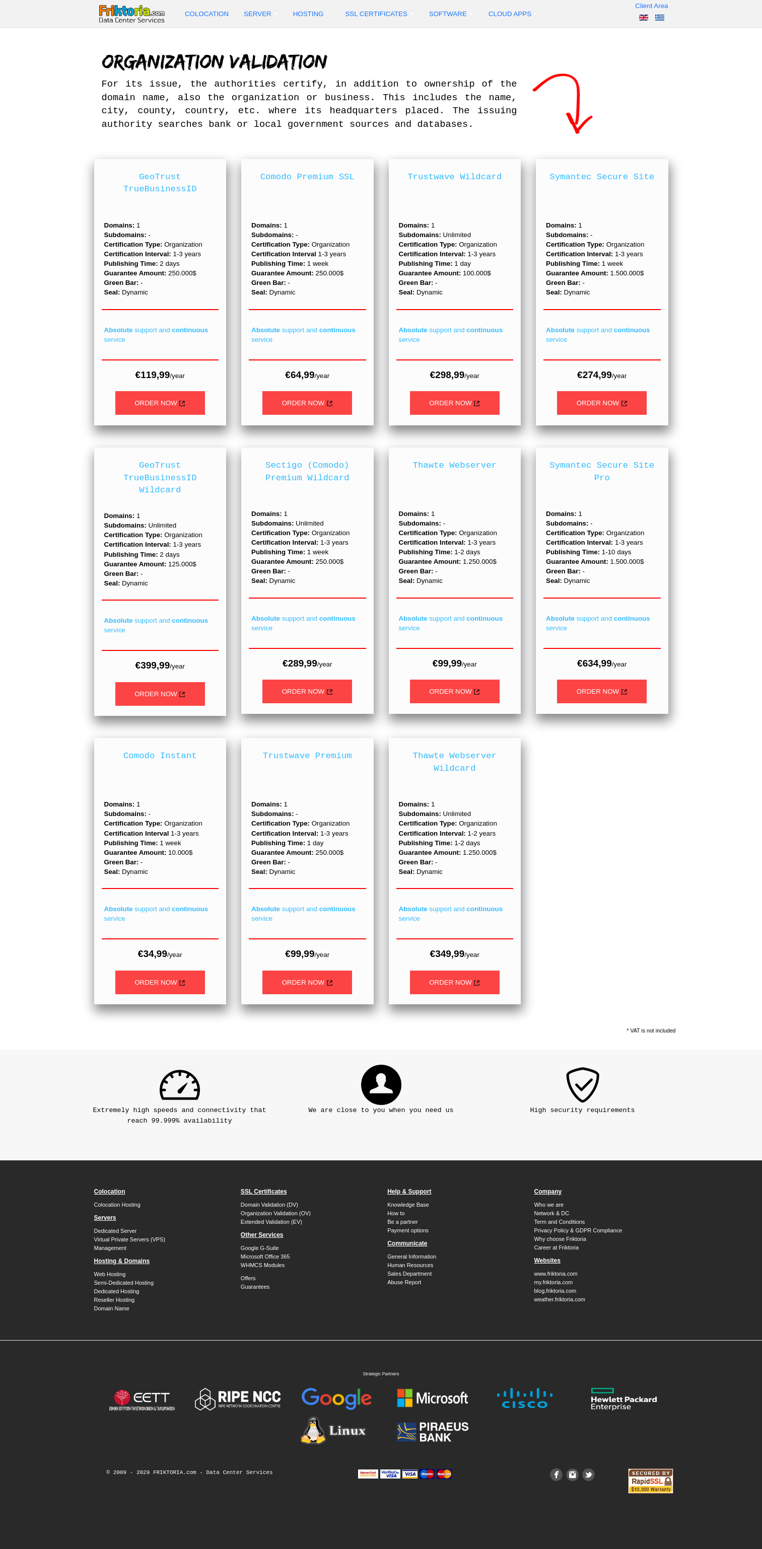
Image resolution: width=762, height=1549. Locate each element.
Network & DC (551, 1213)
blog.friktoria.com (555, 1291)
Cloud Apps (513, 14)
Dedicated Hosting (117, 1291)
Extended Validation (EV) (271, 1222)
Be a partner (402, 1222)
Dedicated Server (115, 1231)
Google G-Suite (260, 1248)
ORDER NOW (159, 403)
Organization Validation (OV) (276, 1213)
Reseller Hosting (114, 1300)
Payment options (408, 1230)
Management (110, 1248)
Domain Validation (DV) (269, 1205)
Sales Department (409, 1274)
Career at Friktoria (556, 1247)
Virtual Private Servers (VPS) (130, 1239)
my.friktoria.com (553, 1282)
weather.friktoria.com (559, 1299)
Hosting (311, 14)
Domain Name (111, 1308)
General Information (411, 1256)
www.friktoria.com (555, 1274)
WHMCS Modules (263, 1265)
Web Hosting (110, 1274)
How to (395, 1213)
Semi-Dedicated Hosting (124, 1283)
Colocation (207, 14)
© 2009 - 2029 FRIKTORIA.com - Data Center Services (190, 1473)
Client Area (651, 6)
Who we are (549, 1205)
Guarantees (255, 1287)
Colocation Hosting (117, 1205)
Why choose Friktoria (560, 1239)
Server (261, 14)
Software (451, 14)
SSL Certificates (379, 14)
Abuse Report (404, 1282)
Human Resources (410, 1265)
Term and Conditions (559, 1222)
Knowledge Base (408, 1205)
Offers (248, 1278)
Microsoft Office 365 (265, 1256)
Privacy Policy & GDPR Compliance (578, 1230)
